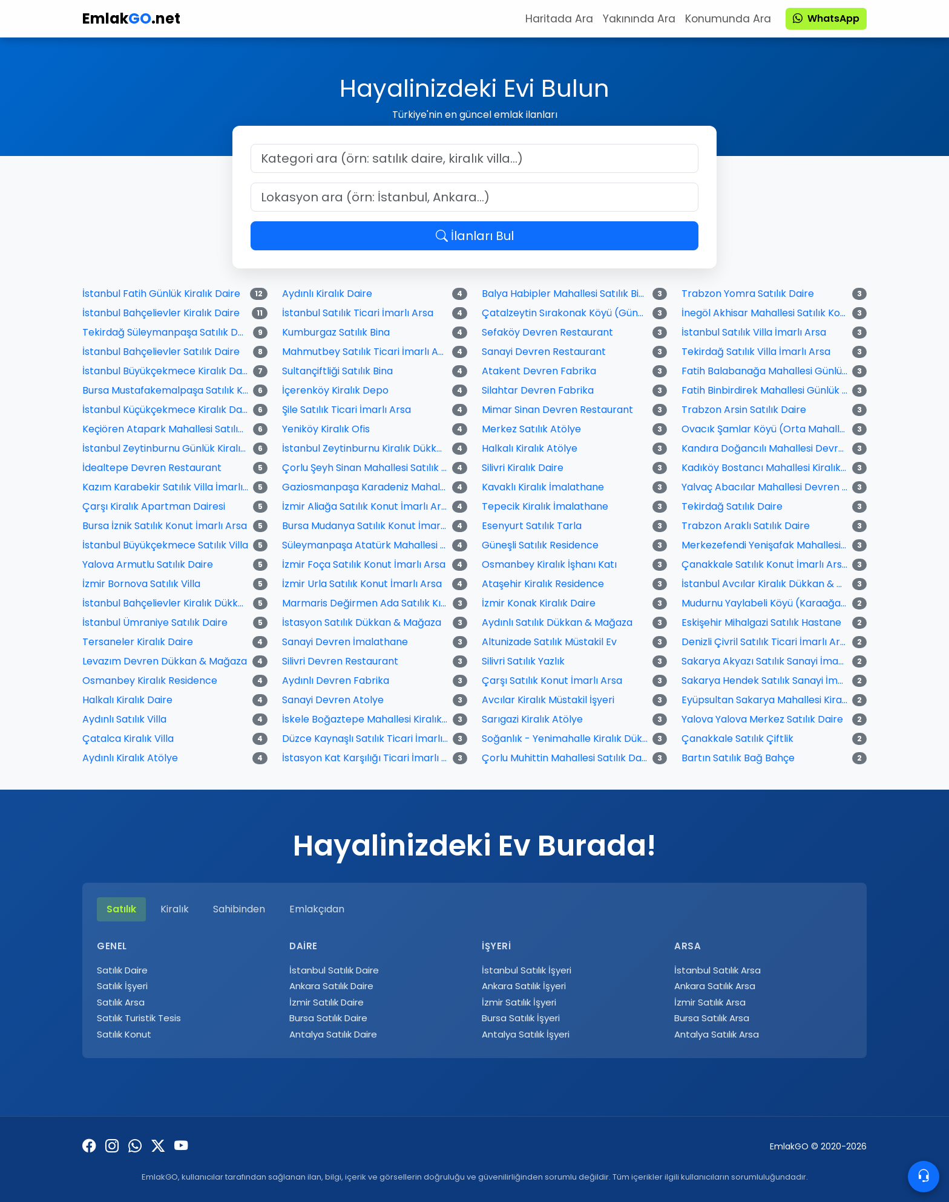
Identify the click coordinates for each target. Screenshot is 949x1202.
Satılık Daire (122, 970)
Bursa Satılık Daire (328, 1018)
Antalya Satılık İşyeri (526, 1034)
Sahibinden (239, 909)
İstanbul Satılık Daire (334, 970)
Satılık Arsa (121, 1002)
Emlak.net (131, 18)
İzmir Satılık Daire (326, 1002)
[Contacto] (923, 1176)
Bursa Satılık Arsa (711, 1018)
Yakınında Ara (639, 18)
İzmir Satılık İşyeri (519, 1002)
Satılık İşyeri (122, 985)
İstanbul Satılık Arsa (717, 970)
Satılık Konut (124, 1034)
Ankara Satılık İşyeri (524, 985)
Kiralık (174, 909)
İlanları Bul (475, 235)
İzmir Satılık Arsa (710, 1002)
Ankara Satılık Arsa (714, 985)
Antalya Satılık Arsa (716, 1034)
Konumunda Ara (728, 18)
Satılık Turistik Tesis (139, 1018)
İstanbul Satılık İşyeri (526, 970)
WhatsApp (826, 18)
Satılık (121, 909)
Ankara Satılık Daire (331, 985)
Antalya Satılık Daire (333, 1034)
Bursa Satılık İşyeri (521, 1018)
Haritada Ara (559, 18)
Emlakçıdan (316, 909)
